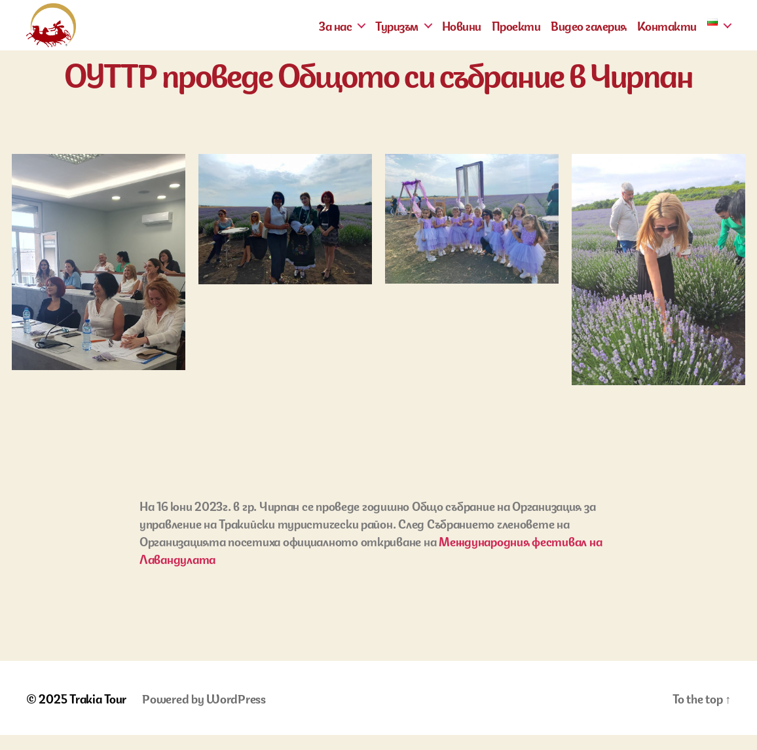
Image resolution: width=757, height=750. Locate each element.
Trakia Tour (97, 712)
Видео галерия (589, 33)
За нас (335, 33)
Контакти (667, 33)
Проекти (516, 33)
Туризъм (396, 33)
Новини (461, 33)
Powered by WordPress (204, 712)
